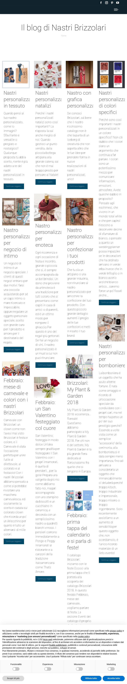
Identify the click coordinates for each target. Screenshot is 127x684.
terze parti (47, 639)
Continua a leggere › (14, 186)
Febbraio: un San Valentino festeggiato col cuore (47, 415)
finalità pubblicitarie (58, 645)
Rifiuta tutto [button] (91, 678)
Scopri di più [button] (13, 678)
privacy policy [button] (116, 631)
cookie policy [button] (84, 636)
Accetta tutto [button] (113, 678)
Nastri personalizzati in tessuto (19, 99)
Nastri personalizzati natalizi (50, 99)
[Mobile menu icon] (116, 9)
